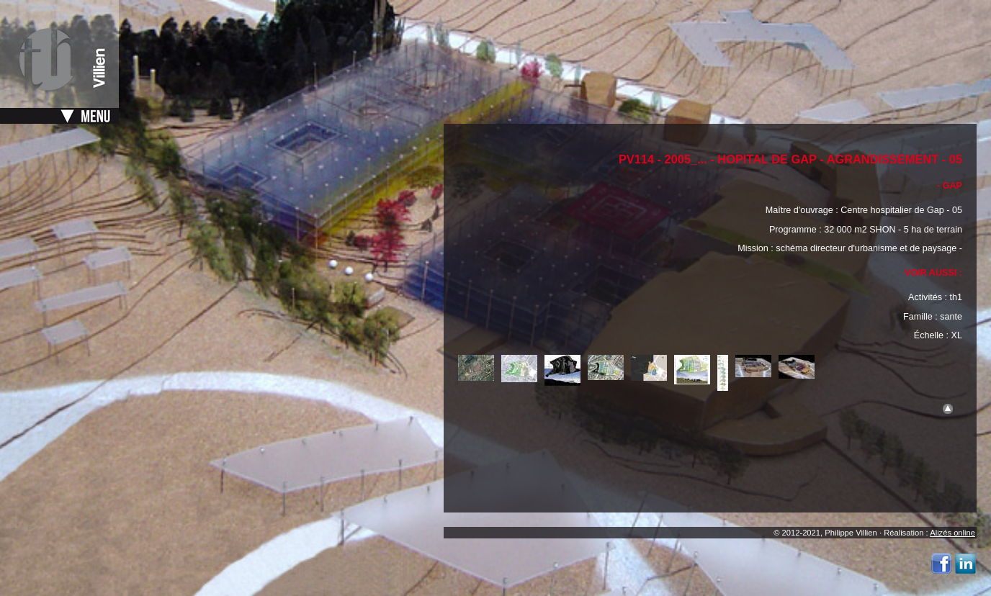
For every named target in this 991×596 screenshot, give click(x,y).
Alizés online (952, 532)
